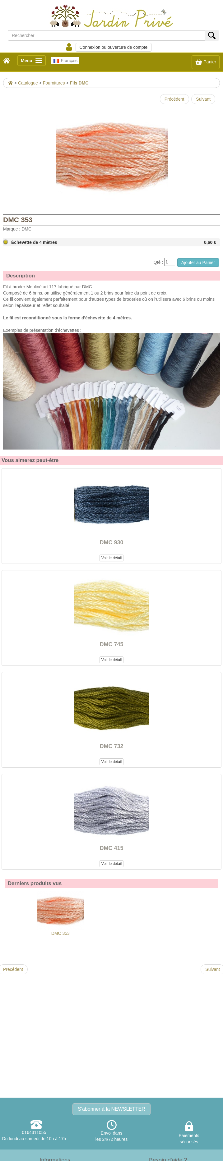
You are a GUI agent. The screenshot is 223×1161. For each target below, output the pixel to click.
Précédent (174, 99)
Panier (205, 62)
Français (65, 61)
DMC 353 (60, 913)
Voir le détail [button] (111, 558)
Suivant (203, 99)
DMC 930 (111, 542)
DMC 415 (111, 848)
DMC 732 (111, 746)
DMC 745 (111, 644)
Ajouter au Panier (198, 262)
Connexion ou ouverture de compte (114, 47)
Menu (33, 61)
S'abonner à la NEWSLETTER (111, 1109)
